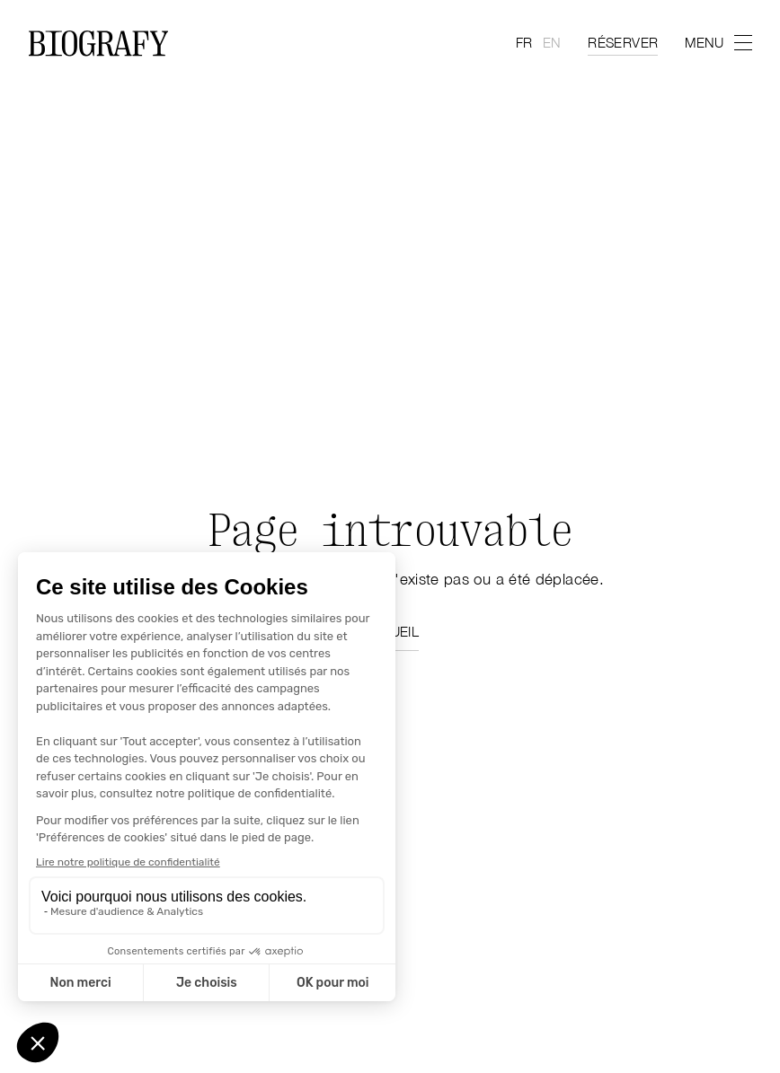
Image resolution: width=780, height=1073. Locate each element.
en (551, 42)
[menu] (718, 42)
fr (524, 42)
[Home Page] (98, 43)
